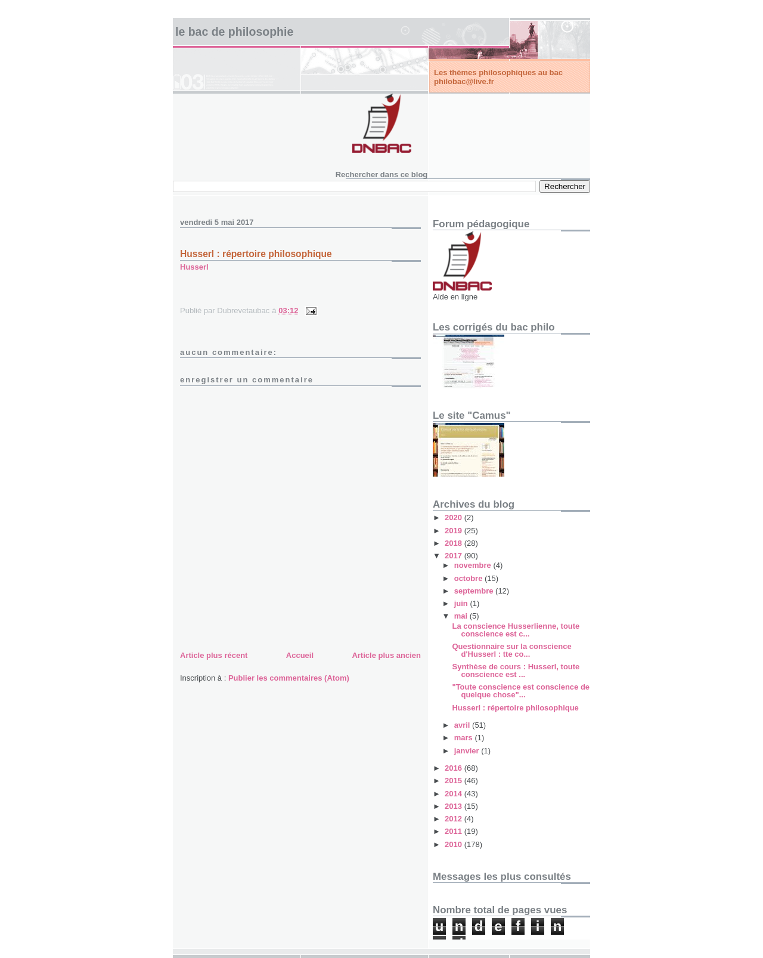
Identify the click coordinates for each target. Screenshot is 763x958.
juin (462, 603)
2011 (454, 831)
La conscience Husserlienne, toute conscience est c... (515, 630)
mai (462, 615)
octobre (469, 578)
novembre (474, 565)
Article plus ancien (386, 655)
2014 (454, 793)
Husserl (194, 266)
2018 (454, 543)
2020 (454, 517)
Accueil (300, 655)
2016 (454, 768)
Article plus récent (213, 655)
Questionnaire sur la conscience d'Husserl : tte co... (511, 650)
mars (464, 737)
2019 (454, 530)
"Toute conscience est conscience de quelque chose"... (521, 690)
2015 (454, 780)
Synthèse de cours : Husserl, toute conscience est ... (515, 670)
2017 (454, 555)
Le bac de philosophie (234, 31)
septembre (474, 590)
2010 (454, 844)
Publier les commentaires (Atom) (288, 677)
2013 (454, 806)
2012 (454, 818)
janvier (468, 750)
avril (463, 725)
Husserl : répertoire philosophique (256, 254)
